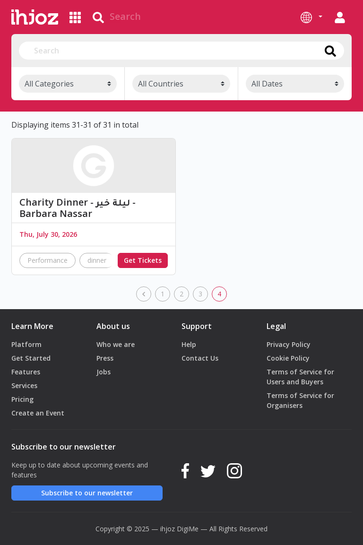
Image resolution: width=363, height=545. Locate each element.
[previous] (143, 294)
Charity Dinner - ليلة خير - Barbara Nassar (77, 208)
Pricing (22, 399)
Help (189, 344)
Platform (26, 344)
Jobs (103, 371)
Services (24, 385)
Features (25, 371)
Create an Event (37, 412)
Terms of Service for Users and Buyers (300, 376)
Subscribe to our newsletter (87, 492)
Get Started (31, 358)
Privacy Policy (289, 344)
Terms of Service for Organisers (300, 400)
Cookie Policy (288, 358)
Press (104, 358)
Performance (47, 260)
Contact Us (200, 358)
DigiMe (188, 528)
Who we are (115, 344)
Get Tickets (143, 260)
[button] (311, 17)
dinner (96, 260)
